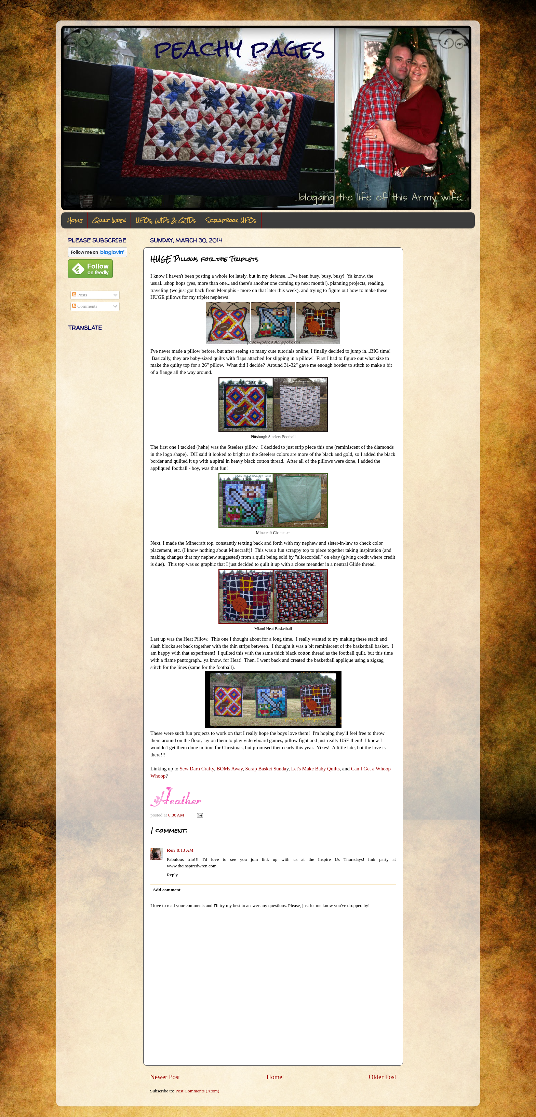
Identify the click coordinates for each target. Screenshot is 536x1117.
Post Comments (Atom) (197, 1090)
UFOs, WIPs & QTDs (166, 220)
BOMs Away (230, 768)
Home (74, 220)
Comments (84, 306)
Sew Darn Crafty (196, 768)
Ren (171, 850)
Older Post (382, 1076)
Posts (79, 294)
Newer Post (165, 1076)
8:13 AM (185, 850)
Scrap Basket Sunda (265, 768)
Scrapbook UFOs (231, 220)
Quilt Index (109, 220)
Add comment (166, 889)
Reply (172, 874)
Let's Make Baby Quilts (315, 768)
